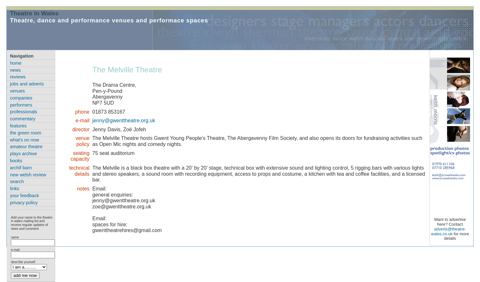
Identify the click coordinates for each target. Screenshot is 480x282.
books (16, 160)
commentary (22, 118)
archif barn (21, 167)
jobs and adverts (27, 83)
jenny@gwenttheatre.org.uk (123, 120)
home (15, 63)
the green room (25, 132)
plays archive (23, 153)
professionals (23, 111)
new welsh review (28, 174)
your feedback (24, 195)
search (17, 181)
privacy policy (24, 202)
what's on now (24, 139)
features (18, 125)
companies (21, 98)
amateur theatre (26, 146)
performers (21, 105)
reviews (18, 76)
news (15, 70)
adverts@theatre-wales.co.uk (448, 231)
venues (17, 90)
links (14, 188)
